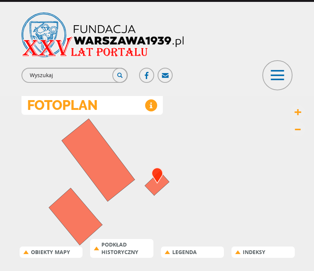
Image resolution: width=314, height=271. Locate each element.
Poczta (165, 72)
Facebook (147, 72)
